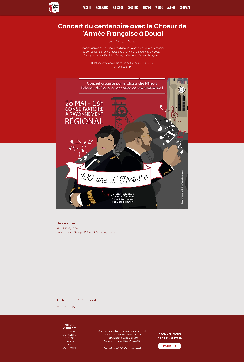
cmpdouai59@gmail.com (125, 338)
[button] (169, 346)
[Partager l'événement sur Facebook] (57, 307)
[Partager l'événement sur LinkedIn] (73, 307)
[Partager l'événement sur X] (65, 307)
